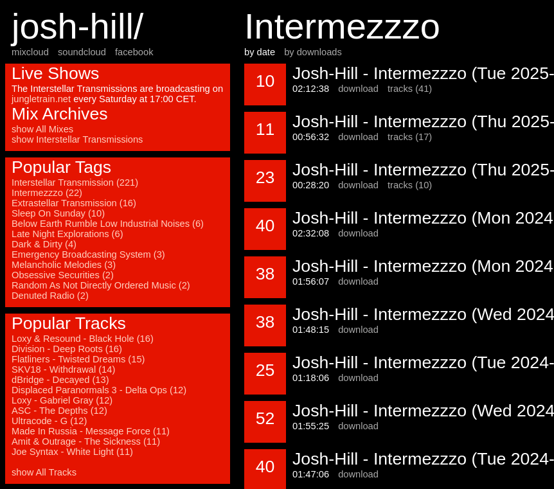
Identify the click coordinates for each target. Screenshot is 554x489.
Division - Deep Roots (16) (67, 349)
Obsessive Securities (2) (63, 275)
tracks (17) (410, 137)
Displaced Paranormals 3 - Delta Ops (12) (99, 390)
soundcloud (82, 52)
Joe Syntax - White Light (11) (72, 452)
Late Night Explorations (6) (67, 234)
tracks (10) (410, 185)
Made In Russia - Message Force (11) (91, 431)
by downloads (313, 52)
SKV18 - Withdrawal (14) (63, 369)
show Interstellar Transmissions (77, 139)
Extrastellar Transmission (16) (74, 203)
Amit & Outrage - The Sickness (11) (86, 441)
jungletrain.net (41, 99)
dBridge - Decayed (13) (60, 380)
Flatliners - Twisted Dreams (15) (78, 359)
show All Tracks (44, 472)
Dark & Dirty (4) (44, 244)
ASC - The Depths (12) (59, 410)
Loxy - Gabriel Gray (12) (62, 400)
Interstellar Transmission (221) (75, 182)
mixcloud (30, 52)
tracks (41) (410, 89)
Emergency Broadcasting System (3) (88, 254)
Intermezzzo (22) (47, 193)
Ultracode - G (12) (49, 421)
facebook (134, 52)
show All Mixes (42, 129)
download (358, 89)
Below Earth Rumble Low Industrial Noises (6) (108, 223)
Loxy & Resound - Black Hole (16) (83, 338)
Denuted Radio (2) (50, 295)
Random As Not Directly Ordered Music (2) (101, 285)
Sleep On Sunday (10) (58, 213)
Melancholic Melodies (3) (64, 265)
